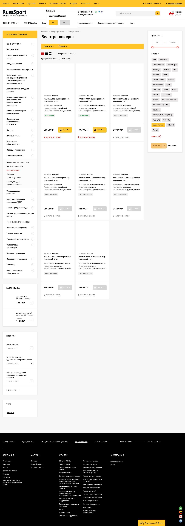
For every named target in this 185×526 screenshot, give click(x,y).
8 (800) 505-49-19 (85, 15)
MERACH (170, 125)
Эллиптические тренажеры (18, 162)
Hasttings (156, 70)
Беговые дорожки (14, 178)
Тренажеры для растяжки (92, 467)
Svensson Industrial (169, 100)
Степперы (10, 174)
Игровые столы (64, 512)
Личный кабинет (37, 464)
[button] (151, 523)
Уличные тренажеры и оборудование (67, 500)
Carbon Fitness (158, 65)
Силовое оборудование (91, 504)
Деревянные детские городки (70, 476)
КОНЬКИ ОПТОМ (65, 461)
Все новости (13, 390)
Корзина (34, 461)
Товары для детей (89, 491)
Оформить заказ (37, 467)
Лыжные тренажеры (90, 501)
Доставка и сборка (58, 3)
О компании (18, 3)
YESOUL (166, 120)
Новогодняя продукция (91, 488)
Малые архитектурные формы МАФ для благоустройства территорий (70, 493)
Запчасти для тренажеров (92, 497)
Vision (166, 90)
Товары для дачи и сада (92, 476)
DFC (174, 70)
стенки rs (10, 413)
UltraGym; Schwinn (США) (162, 115)
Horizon (166, 70)
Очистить (172, 146)
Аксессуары (87, 507)
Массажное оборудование (68, 516)
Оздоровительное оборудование (89, 511)
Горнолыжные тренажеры (92, 484)
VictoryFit (156, 120)
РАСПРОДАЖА (64, 464)
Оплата (42, 3)
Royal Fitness (158, 85)
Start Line (156, 90)
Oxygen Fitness (158, 80)
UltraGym (156, 110)
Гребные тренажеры (15, 166)
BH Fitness (166, 95)
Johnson (156, 75)
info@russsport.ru (81, 442)
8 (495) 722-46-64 (85, 12)
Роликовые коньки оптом (92, 494)
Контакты (85, 3)
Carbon (155, 100)
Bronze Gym (172, 65)
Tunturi (155, 130)
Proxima (171, 80)
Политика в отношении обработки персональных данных (12, 482)
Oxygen (155, 95)
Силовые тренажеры (90, 461)
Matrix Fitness (158, 125)
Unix (154, 59)
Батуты (61, 509)
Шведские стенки (65, 473)
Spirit (168, 85)
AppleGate (163, 59)
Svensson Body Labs (160, 105)
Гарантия (31, 3)
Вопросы (74, 3)
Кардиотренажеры (90, 464)
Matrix (165, 75)
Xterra (174, 90)
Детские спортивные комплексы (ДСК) (90, 472)
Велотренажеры (13, 170)
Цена (71, 53)
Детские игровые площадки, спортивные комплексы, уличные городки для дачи (69, 481)
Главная (6, 3)
